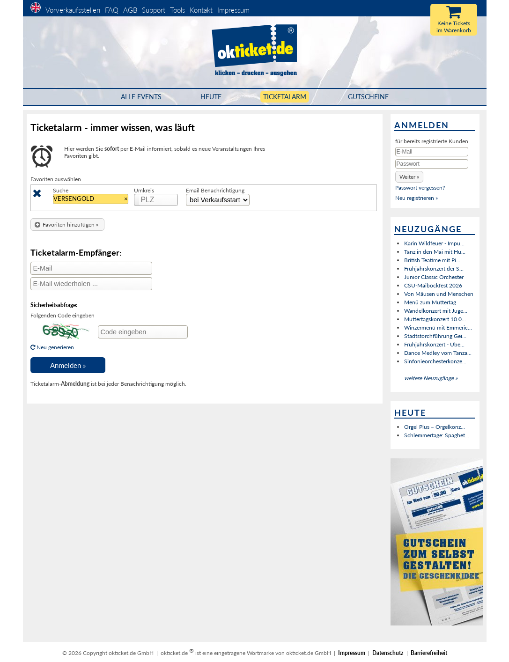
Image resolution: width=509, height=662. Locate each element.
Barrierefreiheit (429, 652)
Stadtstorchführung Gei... (435, 335)
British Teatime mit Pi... (432, 260)
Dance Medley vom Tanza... (438, 352)
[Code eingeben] (143, 331)
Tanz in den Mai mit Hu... (434, 251)
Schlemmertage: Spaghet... (436, 435)
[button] (67, 224)
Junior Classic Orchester (434, 276)
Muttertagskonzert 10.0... (435, 319)
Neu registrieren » (416, 197)
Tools (177, 10)
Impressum (233, 10)
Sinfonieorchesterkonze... (435, 361)
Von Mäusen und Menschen (438, 293)
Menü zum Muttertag (430, 302)
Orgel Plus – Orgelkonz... (434, 426)
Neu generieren (61, 344)
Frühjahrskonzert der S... (434, 268)
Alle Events (141, 97)
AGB (130, 10)
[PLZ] (158, 200)
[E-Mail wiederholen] (91, 283)
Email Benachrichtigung (215, 190)
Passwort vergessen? (420, 187)
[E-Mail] (91, 268)
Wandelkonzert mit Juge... (435, 310)
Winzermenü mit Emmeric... (438, 327)
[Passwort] (431, 164)
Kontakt (201, 10)
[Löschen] (37, 195)
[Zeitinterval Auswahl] (218, 200)
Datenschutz (388, 652)
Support (153, 10)
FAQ (111, 10)
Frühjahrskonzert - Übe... (434, 344)
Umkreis (144, 190)
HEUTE (210, 97)
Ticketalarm (284, 97)
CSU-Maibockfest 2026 (433, 285)
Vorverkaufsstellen (72, 10)
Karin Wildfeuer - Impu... (434, 243)
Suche (60, 190)
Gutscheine (368, 97)
